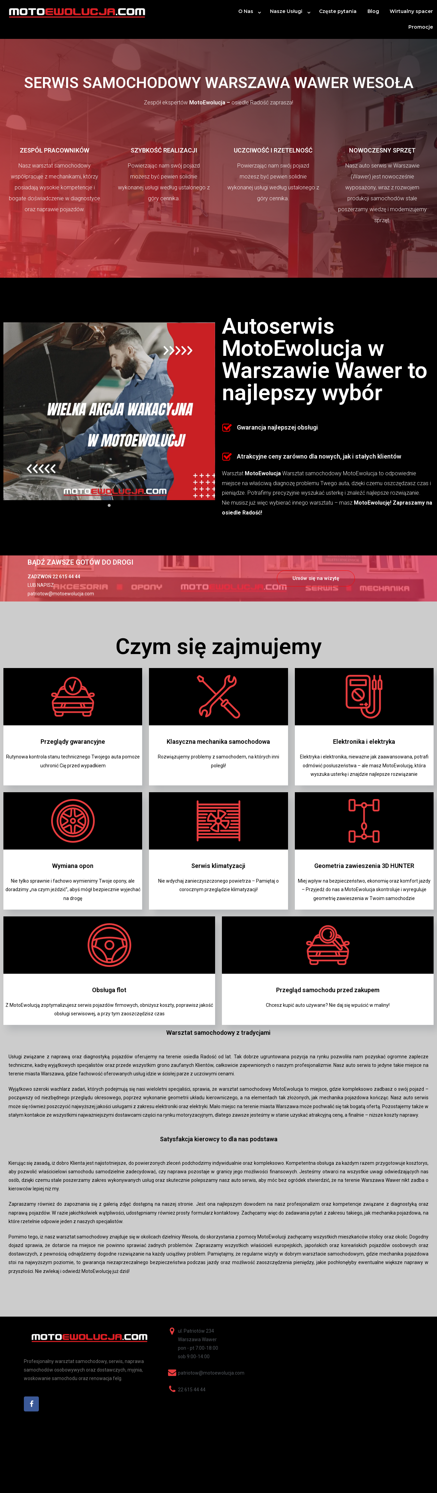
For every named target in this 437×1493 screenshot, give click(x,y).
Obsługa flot (109, 990)
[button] (316, 578)
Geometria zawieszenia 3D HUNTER (364, 865)
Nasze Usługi (286, 11)
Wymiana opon (72, 865)
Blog (373, 11)
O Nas (245, 11)
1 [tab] (109, 505)
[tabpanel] (109, 411)
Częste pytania (338, 11)
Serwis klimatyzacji (218, 865)
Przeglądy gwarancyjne (73, 741)
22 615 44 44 (66, 576)
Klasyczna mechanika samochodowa (218, 741)
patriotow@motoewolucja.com (61, 593)
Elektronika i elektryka (364, 741)
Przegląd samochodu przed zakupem (327, 990)
